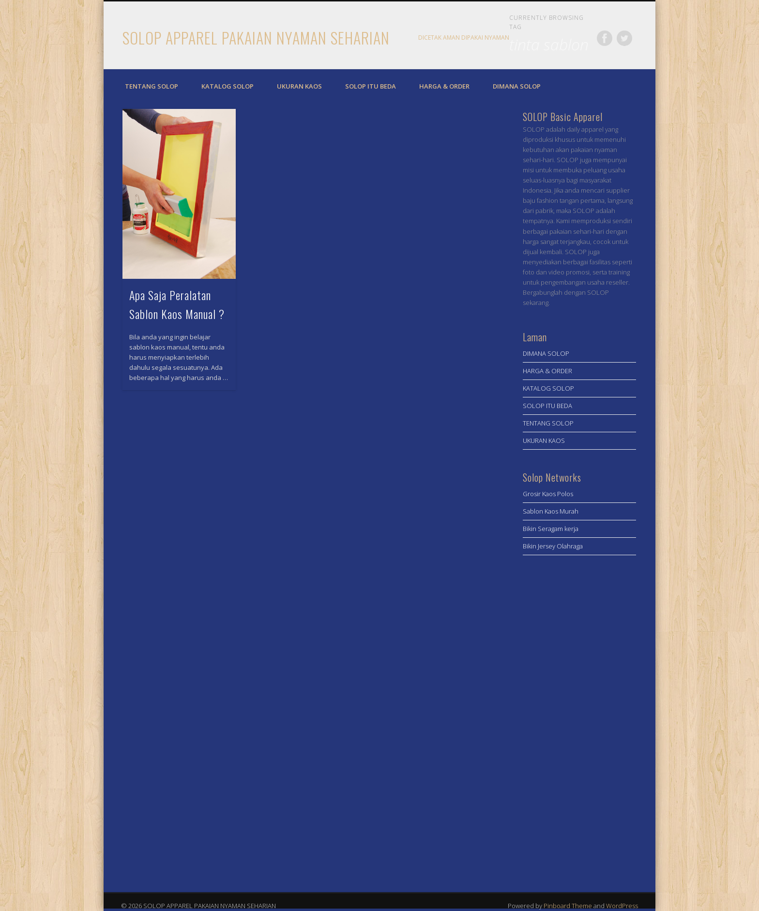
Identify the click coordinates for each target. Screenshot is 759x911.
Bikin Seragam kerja (550, 528)
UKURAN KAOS (299, 86)
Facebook (604, 38)
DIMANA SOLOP (517, 86)
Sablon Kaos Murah (550, 511)
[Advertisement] (579, 720)
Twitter (624, 38)
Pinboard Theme (568, 905)
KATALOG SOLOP (227, 86)
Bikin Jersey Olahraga (553, 546)
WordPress (622, 905)
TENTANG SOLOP (151, 86)
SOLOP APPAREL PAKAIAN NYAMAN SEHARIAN (256, 37)
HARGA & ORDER (444, 86)
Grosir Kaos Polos (548, 493)
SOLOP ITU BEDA (370, 86)
